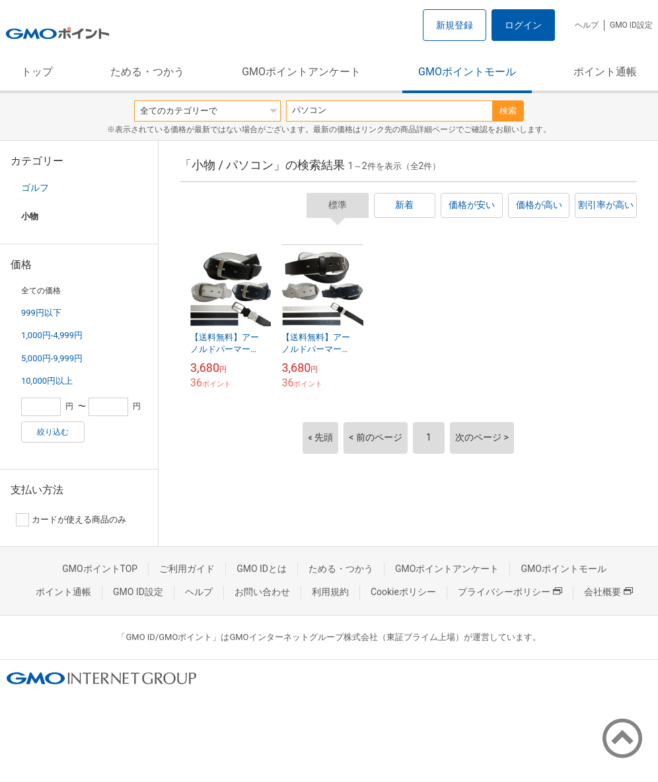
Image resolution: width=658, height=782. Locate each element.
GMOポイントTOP (99, 568)
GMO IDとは (262, 568)
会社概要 (608, 591)
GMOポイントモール (467, 71)
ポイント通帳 (605, 71)
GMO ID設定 (631, 25)
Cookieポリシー (403, 591)
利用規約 (330, 591)
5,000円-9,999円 (52, 358)
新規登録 (454, 25)
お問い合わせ (262, 591)
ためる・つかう (147, 71)
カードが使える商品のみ (71, 519)
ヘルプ (587, 25)
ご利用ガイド (187, 568)
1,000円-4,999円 (52, 335)
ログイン (523, 25)
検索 (508, 111)
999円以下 (41, 313)
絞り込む (53, 432)
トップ (37, 71)
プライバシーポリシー (510, 591)
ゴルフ (35, 187)
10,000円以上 (47, 381)
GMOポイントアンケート (301, 71)
